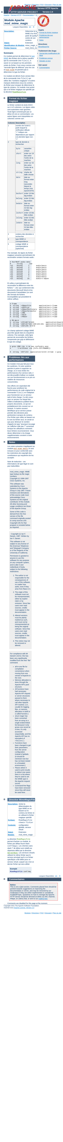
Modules (27, 5)
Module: (11, 835)
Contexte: (12, 825)
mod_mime (10, 70)
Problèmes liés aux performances (46, 36)
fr (34, 27)
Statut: (7, 43)
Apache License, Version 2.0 (24, 908)
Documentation (28, 15)
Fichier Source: (10, 48)
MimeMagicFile (19, 92)
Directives (35, 5)
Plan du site (57, 5)
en (30, 27)
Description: (9, 31)
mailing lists (43, 899)
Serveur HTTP (16, 15)
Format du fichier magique (48, 32)
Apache (6, 15)
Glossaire (48, 5)
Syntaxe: (11, 820)
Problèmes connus (46, 58)
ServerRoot (12, 853)
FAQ (41, 5)
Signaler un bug (45, 61)
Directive (13, 799)
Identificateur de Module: (14, 45)
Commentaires (44, 67)
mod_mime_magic (21, 449)
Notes (41, 40)
